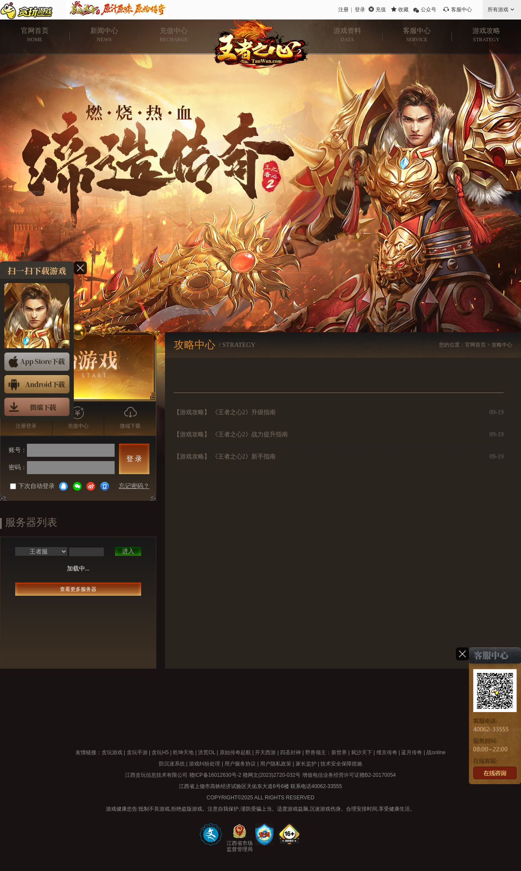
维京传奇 (386, 752)
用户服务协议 (240, 764)
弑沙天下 (361, 752)
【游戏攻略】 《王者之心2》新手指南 (225, 456)
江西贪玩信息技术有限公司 (156, 775)
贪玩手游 (137, 752)
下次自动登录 (32, 486)
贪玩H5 (160, 752)
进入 (128, 551)
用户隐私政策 (275, 764)
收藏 (403, 10)
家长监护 (306, 764)
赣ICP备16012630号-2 (215, 775)
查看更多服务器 (78, 589)
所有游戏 (498, 10)
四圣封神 (290, 752)
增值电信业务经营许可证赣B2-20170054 (349, 775)
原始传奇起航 (235, 752)
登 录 (134, 458)
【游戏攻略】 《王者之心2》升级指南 (225, 412)
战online (435, 752)
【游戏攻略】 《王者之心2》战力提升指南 (231, 434)
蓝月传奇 (411, 752)
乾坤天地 (183, 752)
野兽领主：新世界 (326, 752)
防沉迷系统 (172, 764)
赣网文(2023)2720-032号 (271, 775)
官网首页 (475, 345)
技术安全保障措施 (341, 764)
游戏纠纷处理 (204, 764)
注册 (343, 10)
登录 (360, 10)
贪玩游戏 (112, 752)
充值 (381, 10)
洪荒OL (206, 752)
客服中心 (461, 10)
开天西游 (265, 752)
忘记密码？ (134, 486)
